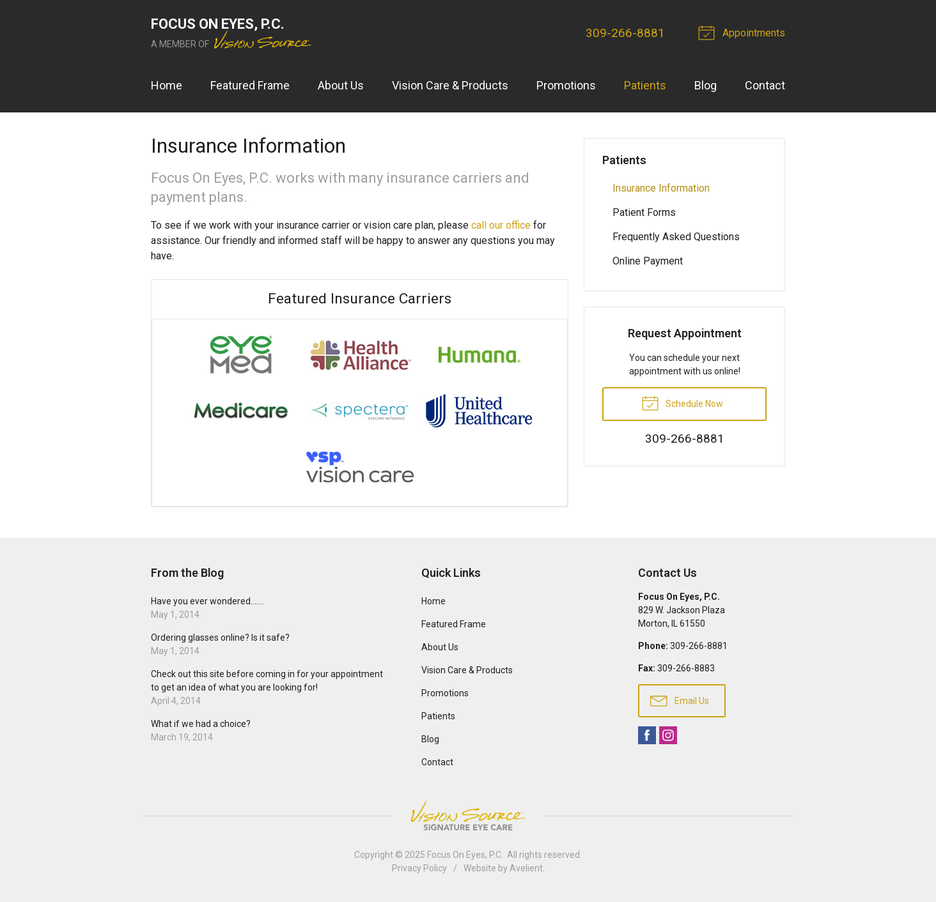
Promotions (566, 85)
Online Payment (647, 261)
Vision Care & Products (450, 85)
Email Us (679, 700)
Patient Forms (644, 212)
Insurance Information (661, 188)
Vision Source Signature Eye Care (468, 815)
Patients (645, 85)
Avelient (526, 868)
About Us (341, 85)
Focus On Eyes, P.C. (465, 855)
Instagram (668, 735)
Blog (705, 85)
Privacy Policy (419, 868)
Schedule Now (682, 402)
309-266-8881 (625, 33)
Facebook (647, 735)
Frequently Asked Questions (676, 237)
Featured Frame (250, 85)
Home (166, 85)
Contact (765, 85)
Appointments (743, 32)
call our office (501, 225)
